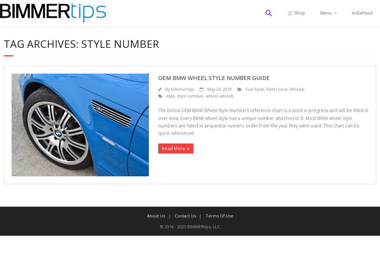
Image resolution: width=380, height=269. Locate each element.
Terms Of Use (219, 216)
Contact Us (185, 216)
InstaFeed (362, 13)
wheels (226, 96)
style (170, 96)
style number (190, 96)
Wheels (297, 89)
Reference (277, 89)
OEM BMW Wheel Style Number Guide (214, 77)
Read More (173, 148)
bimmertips (182, 89)
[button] (269, 13)
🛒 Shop (296, 13)
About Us (156, 216)
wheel (212, 96)
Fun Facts (255, 89)
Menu (326, 13)
